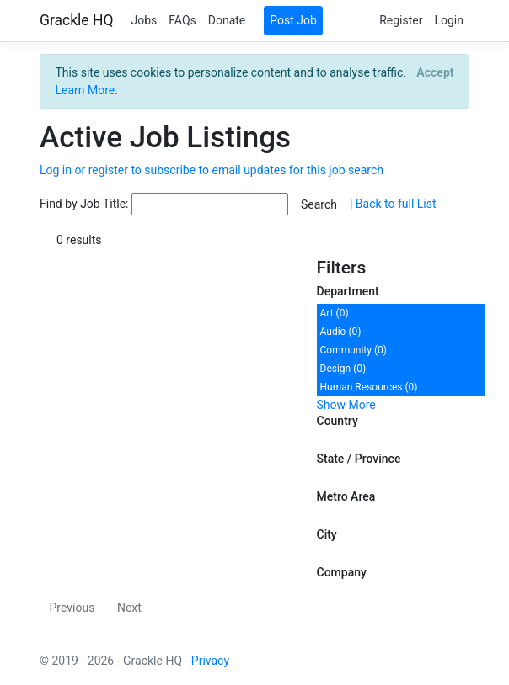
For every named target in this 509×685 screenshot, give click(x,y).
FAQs (182, 20)
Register (400, 20)
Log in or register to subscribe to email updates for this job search (211, 170)
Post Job (293, 20)
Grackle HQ (76, 20)
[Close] (435, 72)
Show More (346, 405)
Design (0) (343, 368)
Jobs (144, 20)
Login (448, 20)
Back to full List (396, 203)
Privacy (210, 660)
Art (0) (334, 313)
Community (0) (353, 350)
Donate (227, 20)
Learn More (85, 90)
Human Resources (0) (369, 387)
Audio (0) (341, 331)
